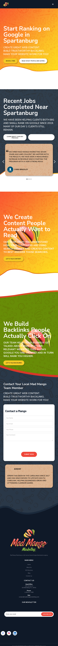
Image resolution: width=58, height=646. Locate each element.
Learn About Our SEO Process (15, 137)
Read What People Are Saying (33, 61)
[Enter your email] (29, 614)
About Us (29, 567)
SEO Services (29, 570)
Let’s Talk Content (13, 259)
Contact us (29, 576)
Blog (29, 573)
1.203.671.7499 (29, 592)
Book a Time (10, 61)
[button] (52, 4)
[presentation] (18, 447)
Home (29, 564)
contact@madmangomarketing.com (29, 597)
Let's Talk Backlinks (14, 363)
